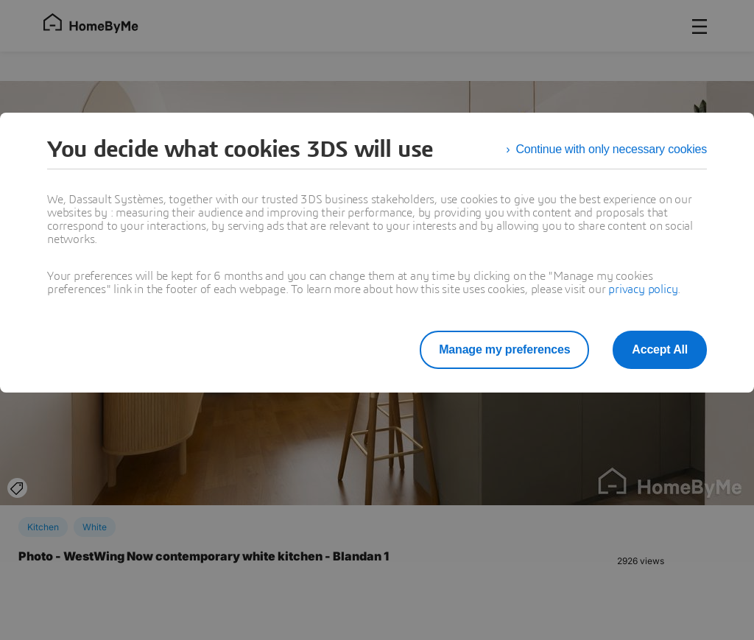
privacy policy (642, 289)
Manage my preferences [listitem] (504, 349)
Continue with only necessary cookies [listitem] (611, 149)
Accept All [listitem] (660, 349)
